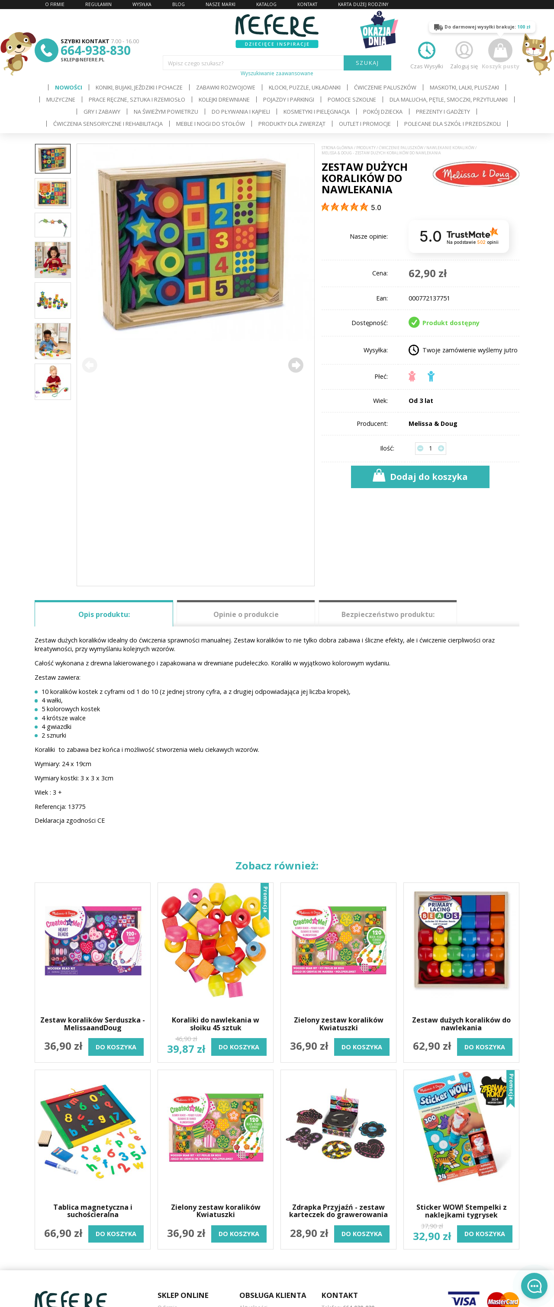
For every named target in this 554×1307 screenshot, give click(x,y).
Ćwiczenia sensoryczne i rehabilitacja (108, 124)
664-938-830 (96, 50)
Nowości (68, 87)
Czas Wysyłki (426, 54)
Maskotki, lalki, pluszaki (464, 87)
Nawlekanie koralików (450, 147)
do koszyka (116, 1047)
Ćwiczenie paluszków (385, 87)
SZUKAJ (368, 63)
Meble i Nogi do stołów (210, 124)
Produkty (366, 147)
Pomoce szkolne (352, 99)
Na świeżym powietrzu (166, 111)
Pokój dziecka (383, 111)
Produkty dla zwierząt (291, 124)
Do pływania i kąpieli (241, 111)
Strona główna (337, 147)
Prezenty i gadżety (443, 111)
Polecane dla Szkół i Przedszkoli (452, 124)
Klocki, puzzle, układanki (305, 87)
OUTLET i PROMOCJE (365, 124)
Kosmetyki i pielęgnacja (316, 111)
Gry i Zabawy (102, 111)
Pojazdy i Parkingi (288, 99)
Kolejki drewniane (224, 99)
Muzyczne (60, 99)
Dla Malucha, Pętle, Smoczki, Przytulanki (449, 99)
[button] (295, 365)
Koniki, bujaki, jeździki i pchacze (139, 87)
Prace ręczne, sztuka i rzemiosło (137, 99)
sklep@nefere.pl (82, 59)
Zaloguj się (464, 54)
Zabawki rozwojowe (225, 87)
